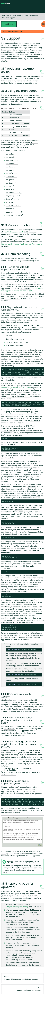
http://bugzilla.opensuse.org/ (17, 907)
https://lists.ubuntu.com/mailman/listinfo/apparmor (22, 244)
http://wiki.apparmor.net (13, 232)
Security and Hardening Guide (11, 15)
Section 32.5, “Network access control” (16, 388)
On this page (9, 24)
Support (12, 18)
